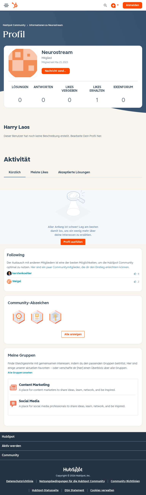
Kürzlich (15, 173)
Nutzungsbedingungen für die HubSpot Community (72, 481)
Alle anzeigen (73, 334)
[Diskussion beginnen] (115, 5)
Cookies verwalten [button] (102, 490)
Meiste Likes (39, 173)
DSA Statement (74, 490)
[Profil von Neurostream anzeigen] (57, 52)
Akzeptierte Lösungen (74, 173)
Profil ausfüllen (73, 242)
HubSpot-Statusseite (45, 490)
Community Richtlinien (125, 481)
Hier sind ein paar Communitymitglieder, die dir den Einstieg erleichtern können (80, 267)
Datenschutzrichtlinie (19, 481)
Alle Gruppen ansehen (20, 372)
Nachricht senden (56, 71)
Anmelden (132, 5)
